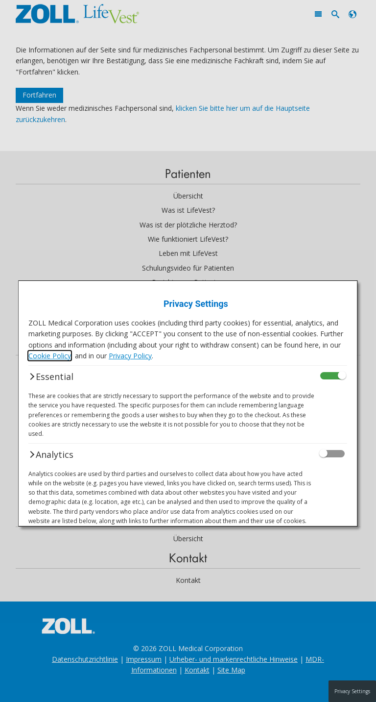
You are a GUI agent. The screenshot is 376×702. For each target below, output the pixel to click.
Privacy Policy (130, 355)
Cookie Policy (49, 355)
